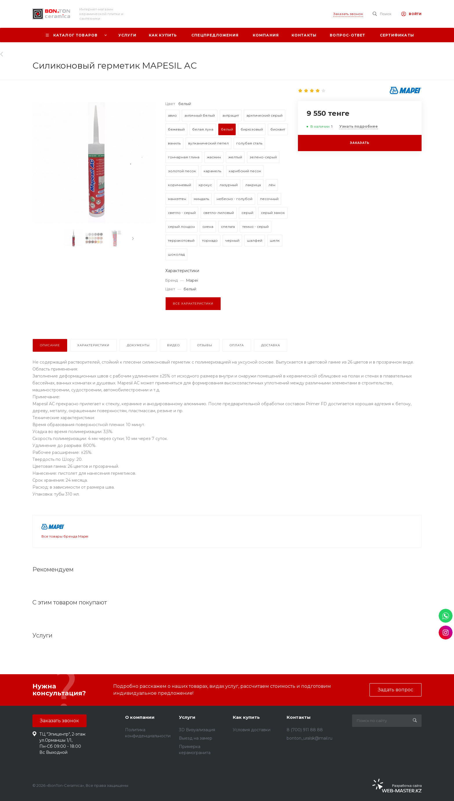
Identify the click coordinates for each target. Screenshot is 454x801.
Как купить (246, 717)
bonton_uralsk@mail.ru (309, 738)
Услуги (187, 717)
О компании (140, 717)
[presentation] (132, 238)
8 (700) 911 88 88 (305, 729)
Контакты (299, 717)
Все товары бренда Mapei (64, 536)
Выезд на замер (195, 738)
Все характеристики (193, 303)
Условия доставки (251, 729)
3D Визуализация (197, 729)
